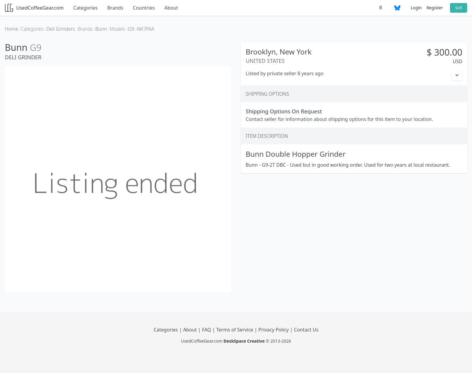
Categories (85, 8)
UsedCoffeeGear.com (34, 8)
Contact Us (306, 329)
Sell (458, 8)
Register (435, 8)
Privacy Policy (274, 329)
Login (416, 8)
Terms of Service (235, 329)
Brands (115, 8)
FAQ (207, 329)
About (171, 8)
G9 (36, 47)
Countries (144, 8)
